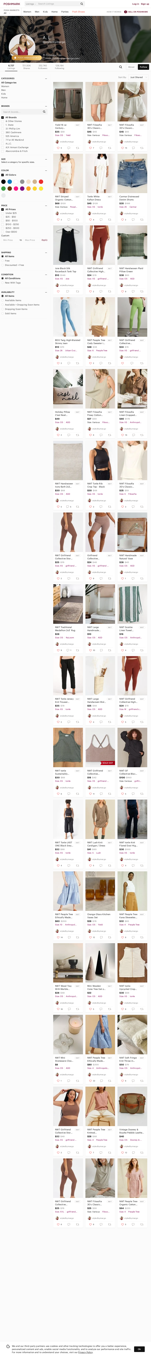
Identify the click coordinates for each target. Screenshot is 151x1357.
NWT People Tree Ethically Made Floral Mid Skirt (64, 916)
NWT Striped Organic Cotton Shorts (63, 198)
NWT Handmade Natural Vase (128, 557)
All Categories (8, 82)
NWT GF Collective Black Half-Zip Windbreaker (127, 772)
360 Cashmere (11, 132)
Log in (135, 3)
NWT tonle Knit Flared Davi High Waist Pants (128, 844)
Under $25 (9, 213)
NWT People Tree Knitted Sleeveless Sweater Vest (96, 1131)
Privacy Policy (85, 1352)
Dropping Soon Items (14, 309)
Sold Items (8, 313)
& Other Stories (11, 121)
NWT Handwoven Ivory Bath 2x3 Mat (64, 485)
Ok (139, 1349)
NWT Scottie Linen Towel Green (126, 629)
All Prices (8, 209)
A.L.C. (6, 143)
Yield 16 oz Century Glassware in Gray (62, 126)
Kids (45, 11)
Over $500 (9, 231)
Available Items (11, 300)
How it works (114, 12)
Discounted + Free (12, 265)
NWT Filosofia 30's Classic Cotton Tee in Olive (94, 1203)
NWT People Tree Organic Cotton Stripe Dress (128, 1203)
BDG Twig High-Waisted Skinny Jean (67, 342)
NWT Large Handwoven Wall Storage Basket (96, 700)
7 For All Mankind (12, 139)
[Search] (58, 3)
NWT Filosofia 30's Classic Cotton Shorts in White (127, 126)
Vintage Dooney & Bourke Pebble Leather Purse (131, 1131)
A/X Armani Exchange (14, 147)
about (131, 67)
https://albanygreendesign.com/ (63, 58)
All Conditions (10, 278)
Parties (65, 11)
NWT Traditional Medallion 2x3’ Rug (65, 629)
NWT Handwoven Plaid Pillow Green (131, 270)
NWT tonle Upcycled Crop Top (127, 988)
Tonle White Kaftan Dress (94, 198)
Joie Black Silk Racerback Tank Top (65, 270)
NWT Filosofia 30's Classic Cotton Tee (126, 485)
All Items (7, 256)
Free (5, 260)
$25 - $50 (8, 216)
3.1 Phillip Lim (10, 128)
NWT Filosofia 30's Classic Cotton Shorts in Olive (95, 126)
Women (27, 11)
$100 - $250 (10, 224)
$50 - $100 (9, 220)
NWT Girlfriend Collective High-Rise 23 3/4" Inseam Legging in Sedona (95, 270)
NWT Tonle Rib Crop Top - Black (96, 485)
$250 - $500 (10, 228)
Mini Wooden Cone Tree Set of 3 (96, 988)
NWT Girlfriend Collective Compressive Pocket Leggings (128, 342)
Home (54, 11)
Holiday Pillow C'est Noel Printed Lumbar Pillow (63, 414)
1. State (7, 124)
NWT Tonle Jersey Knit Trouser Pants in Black (64, 700)
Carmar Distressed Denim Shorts (129, 198)
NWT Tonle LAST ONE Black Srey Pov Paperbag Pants (63, 844)
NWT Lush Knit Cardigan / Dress (96, 844)
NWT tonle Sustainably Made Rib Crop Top (63, 772)
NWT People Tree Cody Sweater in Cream (96, 342)
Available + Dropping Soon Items (20, 304)
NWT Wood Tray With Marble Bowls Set (63, 988)
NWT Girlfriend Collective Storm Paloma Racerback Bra (64, 1131)
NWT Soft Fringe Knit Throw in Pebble (128, 1059)
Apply (44, 240)
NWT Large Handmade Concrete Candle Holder (96, 629)
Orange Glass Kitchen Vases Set (98, 916)
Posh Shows (78, 11)
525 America (10, 136)
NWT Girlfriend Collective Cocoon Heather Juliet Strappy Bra (95, 772)
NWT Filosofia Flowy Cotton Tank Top (94, 414)
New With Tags (11, 282)
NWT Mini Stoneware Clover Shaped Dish (64, 1059)
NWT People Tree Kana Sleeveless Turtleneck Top (128, 916)
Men (37, 11)
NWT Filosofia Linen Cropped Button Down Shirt (127, 414)
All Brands (9, 117)
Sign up (145, 3)
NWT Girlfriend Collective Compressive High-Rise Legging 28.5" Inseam (63, 1203)
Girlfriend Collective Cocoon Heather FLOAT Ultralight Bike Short (95, 557)
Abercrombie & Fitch (14, 151)
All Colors (8, 174)
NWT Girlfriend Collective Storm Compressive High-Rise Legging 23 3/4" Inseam (64, 557)
